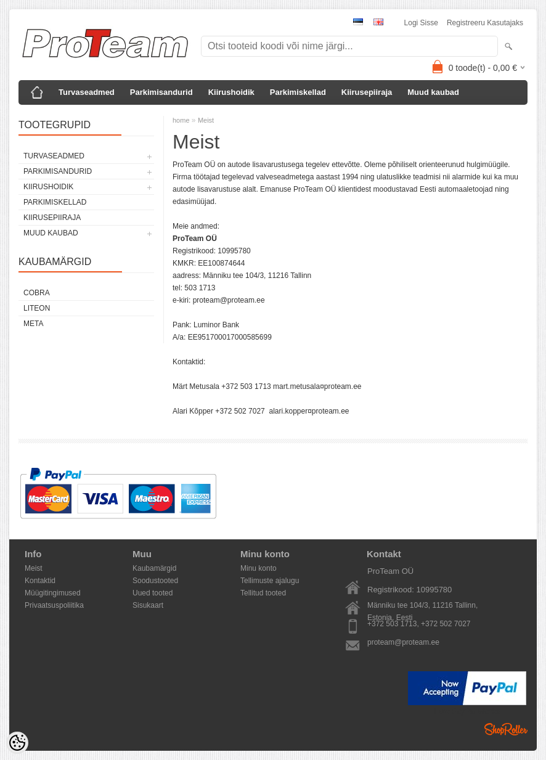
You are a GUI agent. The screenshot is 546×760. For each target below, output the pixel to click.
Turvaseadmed (87, 92)
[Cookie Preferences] (17, 743)
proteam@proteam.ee (403, 642)
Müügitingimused (53, 593)
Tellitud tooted (263, 593)
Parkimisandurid (161, 92)
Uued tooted (152, 593)
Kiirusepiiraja (366, 92)
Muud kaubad (433, 92)
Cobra (36, 292)
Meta (33, 323)
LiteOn (36, 308)
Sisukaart (147, 605)
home (181, 120)
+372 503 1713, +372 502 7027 (419, 623)
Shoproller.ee (506, 729)
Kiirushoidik (231, 92)
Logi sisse (421, 22)
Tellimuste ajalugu (269, 580)
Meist (206, 120)
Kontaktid (40, 580)
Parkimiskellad (298, 92)
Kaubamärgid (154, 568)
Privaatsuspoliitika (54, 605)
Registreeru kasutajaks (485, 22)
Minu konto (258, 568)
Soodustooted (155, 580)
